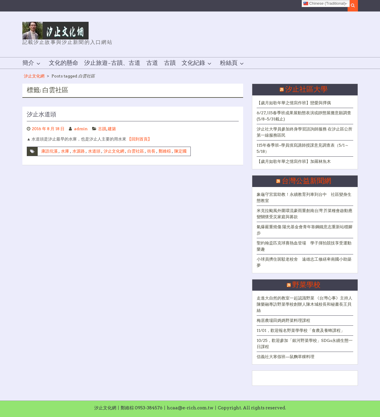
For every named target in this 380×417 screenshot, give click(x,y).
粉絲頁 (229, 63)
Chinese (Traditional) (324, 3)
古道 (152, 63)
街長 (151, 151)
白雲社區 (135, 151)
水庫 (65, 151)
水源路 (78, 151)
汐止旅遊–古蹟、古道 (112, 63)
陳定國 (180, 151)
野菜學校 (306, 285)
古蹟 (170, 63)
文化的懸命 (63, 63)
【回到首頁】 (139, 139)
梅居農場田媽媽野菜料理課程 (283, 320)
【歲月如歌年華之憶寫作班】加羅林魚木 (294, 161)
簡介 (28, 63)
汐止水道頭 (41, 115)
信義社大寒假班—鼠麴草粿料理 (285, 356)
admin (81, 128)
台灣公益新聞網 (306, 181)
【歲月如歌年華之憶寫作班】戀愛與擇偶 (294, 102)
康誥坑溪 (49, 151)
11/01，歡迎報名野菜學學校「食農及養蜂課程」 (301, 330)
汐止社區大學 (306, 89)
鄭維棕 (165, 151)
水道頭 (94, 151)
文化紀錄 (193, 63)
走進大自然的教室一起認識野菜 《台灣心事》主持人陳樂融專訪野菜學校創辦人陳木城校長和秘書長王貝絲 (304, 304)
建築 (112, 128)
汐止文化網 (34, 76)
